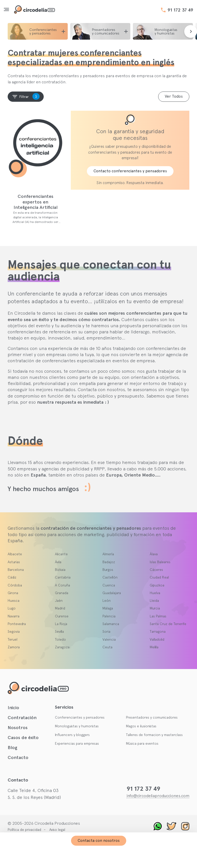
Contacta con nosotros (99, 840)
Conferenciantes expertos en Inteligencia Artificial (35, 202)
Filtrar (26, 96)
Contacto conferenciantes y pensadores (130, 171)
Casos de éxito (23, 737)
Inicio (13, 707)
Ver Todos (174, 96)
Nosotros (18, 727)
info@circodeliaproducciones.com (157, 795)
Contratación (22, 717)
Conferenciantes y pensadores (80, 717)
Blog (12, 747)
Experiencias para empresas (77, 743)
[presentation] (190, 31)
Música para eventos (142, 743)
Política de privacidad (24, 830)
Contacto (18, 757)
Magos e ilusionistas (141, 726)
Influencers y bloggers (72, 735)
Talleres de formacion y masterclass (154, 735)
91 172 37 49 (180, 10)
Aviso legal (57, 830)
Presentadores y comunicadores (152, 717)
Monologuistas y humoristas (77, 726)
